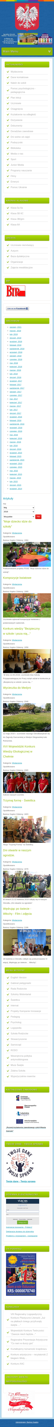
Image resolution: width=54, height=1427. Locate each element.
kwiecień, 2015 (16, 474)
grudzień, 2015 (16, 453)
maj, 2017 (14, 399)
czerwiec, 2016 (16, 431)
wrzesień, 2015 (16, 463)
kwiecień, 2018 (16, 367)
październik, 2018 (17, 349)
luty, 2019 (14, 334)
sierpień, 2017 (15, 392)
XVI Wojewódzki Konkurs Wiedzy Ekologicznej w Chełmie (19, 751)
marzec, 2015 (15, 478)
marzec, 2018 (15, 370)
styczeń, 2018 (15, 377)
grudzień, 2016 (16, 417)
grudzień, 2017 (16, 381)
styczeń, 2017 (15, 413)
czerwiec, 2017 (16, 395)
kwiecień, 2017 (16, 402)
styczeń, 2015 (15, 485)
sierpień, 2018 (15, 356)
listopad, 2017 (15, 384)
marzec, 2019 (15, 331)
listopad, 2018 (15, 345)
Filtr (38, 517)
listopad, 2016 (15, 420)
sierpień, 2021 (15, 327)
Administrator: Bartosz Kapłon (27, 1422)
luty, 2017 (14, 410)
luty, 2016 (14, 446)
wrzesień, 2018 (16, 352)
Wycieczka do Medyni (17, 687)
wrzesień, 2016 (16, 428)
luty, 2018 (14, 374)
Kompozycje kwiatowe (17, 577)
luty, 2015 (14, 481)
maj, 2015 (14, 471)
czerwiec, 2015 (16, 467)
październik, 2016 (17, 424)
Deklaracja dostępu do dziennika (20, 1231)
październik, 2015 (17, 460)
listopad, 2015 (15, 456)
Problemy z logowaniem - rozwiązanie (21, 1236)
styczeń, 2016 (15, 449)
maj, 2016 (14, 435)
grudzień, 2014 (16, 489)
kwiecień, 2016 (16, 438)
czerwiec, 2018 (16, 359)
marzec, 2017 (15, 406)
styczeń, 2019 (15, 338)
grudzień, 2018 (16, 341)
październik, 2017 (17, 388)
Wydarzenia (17, 533)
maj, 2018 (14, 363)
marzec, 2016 (15, 442)
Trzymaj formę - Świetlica (19, 800)
